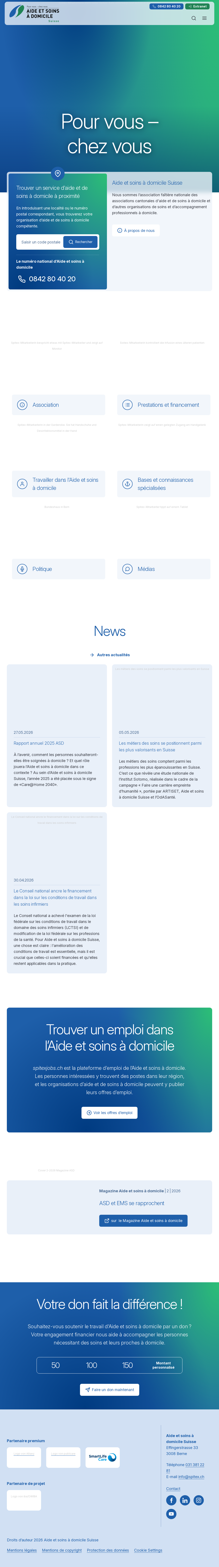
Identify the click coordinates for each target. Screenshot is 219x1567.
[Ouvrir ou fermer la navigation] (204, 18)
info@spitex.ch (191, 1476)
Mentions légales (22, 1550)
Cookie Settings (148, 1550)
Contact (173, 1488)
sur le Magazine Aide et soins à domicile (143, 1221)
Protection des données (108, 1550)
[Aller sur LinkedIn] (185, 1500)
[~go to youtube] (171, 1514)
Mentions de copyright (62, 1550)
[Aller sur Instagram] (199, 1500)
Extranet (197, 6)
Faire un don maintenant (109, 1390)
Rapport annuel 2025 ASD (39, 743)
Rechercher (78, 242)
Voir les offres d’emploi (109, 1112)
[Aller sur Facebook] (171, 1500)
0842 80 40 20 (166, 6)
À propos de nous (136, 230)
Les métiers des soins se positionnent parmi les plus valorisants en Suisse (160, 746)
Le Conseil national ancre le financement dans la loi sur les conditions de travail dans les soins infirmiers (55, 897)
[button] (206, 1540)
